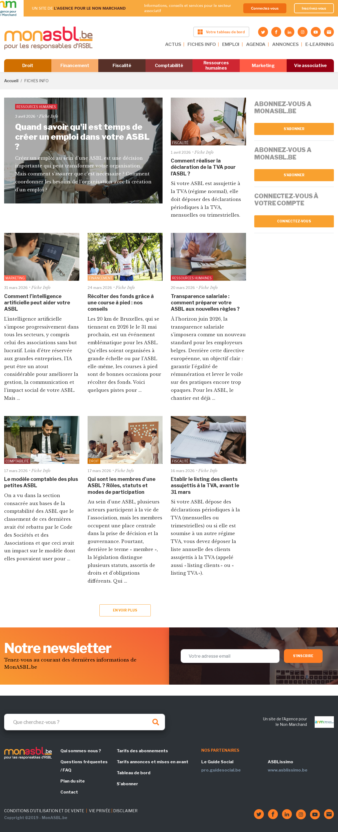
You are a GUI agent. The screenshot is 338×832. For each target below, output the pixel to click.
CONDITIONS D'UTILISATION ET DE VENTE (44, 810)
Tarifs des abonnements (142, 750)
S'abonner (294, 129)
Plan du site (72, 781)
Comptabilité (169, 65)
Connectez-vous (265, 8)
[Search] (84, 722)
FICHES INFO (202, 44)
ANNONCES (285, 44)
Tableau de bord (133, 772)
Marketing (263, 65)
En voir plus (125, 610)
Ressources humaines (216, 65)
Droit (27, 65)
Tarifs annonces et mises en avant (152, 761)
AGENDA (256, 44)
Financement (74, 65)
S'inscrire (303, 656)
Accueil (11, 80)
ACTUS (173, 44)
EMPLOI (230, 44)
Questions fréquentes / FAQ (84, 766)
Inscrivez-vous (314, 8)
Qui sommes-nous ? (80, 750)
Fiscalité (122, 65)
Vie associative (310, 65)
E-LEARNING (319, 44)
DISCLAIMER (125, 810)
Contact (69, 792)
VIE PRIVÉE (99, 810)
